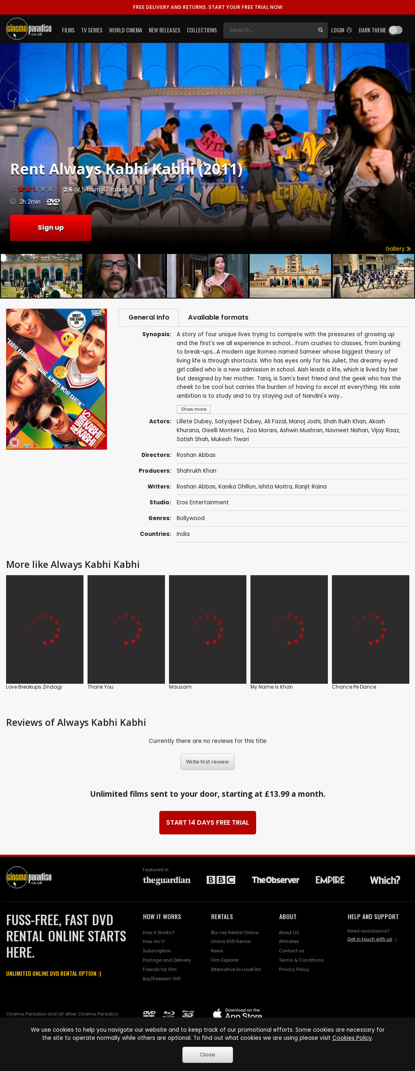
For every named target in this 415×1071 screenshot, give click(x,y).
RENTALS (222, 917)
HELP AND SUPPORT (373, 917)
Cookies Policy (352, 1038)
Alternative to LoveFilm (236, 970)
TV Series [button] (92, 30)
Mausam (180, 687)
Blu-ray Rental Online (235, 933)
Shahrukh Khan (196, 472)
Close (207, 1054)
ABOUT (288, 917)
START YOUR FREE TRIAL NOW (207, 7)
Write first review (207, 762)
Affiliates (289, 942)
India (183, 535)
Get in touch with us (369, 940)
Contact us (291, 951)
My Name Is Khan (271, 687)
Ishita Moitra (275, 487)
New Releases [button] (164, 30)
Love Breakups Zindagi (34, 687)
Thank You (100, 687)
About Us (289, 933)
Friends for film (160, 970)
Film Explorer (225, 961)
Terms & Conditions (301, 961)
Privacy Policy (294, 970)
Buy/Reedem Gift (162, 979)
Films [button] (68, 30)
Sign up (51, 227)
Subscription (157, 951)
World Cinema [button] (125, 30)
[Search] (268, 30)
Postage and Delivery (167, 961)
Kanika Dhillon (237, 487)
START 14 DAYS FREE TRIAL (207, 823)
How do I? (154, 942)
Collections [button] (202, 30)
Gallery (398, 249)
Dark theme (372, 30)
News (217, 951)
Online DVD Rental (231, 942)
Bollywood (191, 519)
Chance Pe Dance (354, 687)
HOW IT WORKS (162, 917)
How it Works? (158, 933)
